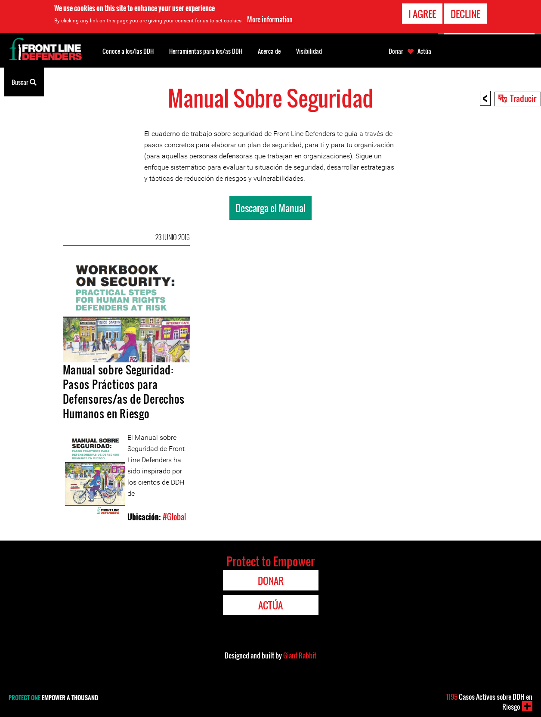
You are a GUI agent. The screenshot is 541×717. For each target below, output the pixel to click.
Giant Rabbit (299, 655)
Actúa (424, 51)
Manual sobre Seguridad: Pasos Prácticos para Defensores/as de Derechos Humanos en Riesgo (124, 391)
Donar (396, 51)
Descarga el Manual (270, 208)
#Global (174, 516)
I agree (422, 13)
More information (270, 19)
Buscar (24, 81)
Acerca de (269, 51)
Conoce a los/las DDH (128, 51)
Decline (465, 13)
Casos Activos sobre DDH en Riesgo (489, 702)
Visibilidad (309, 51)
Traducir (523, 98)
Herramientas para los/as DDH (205, 51)
